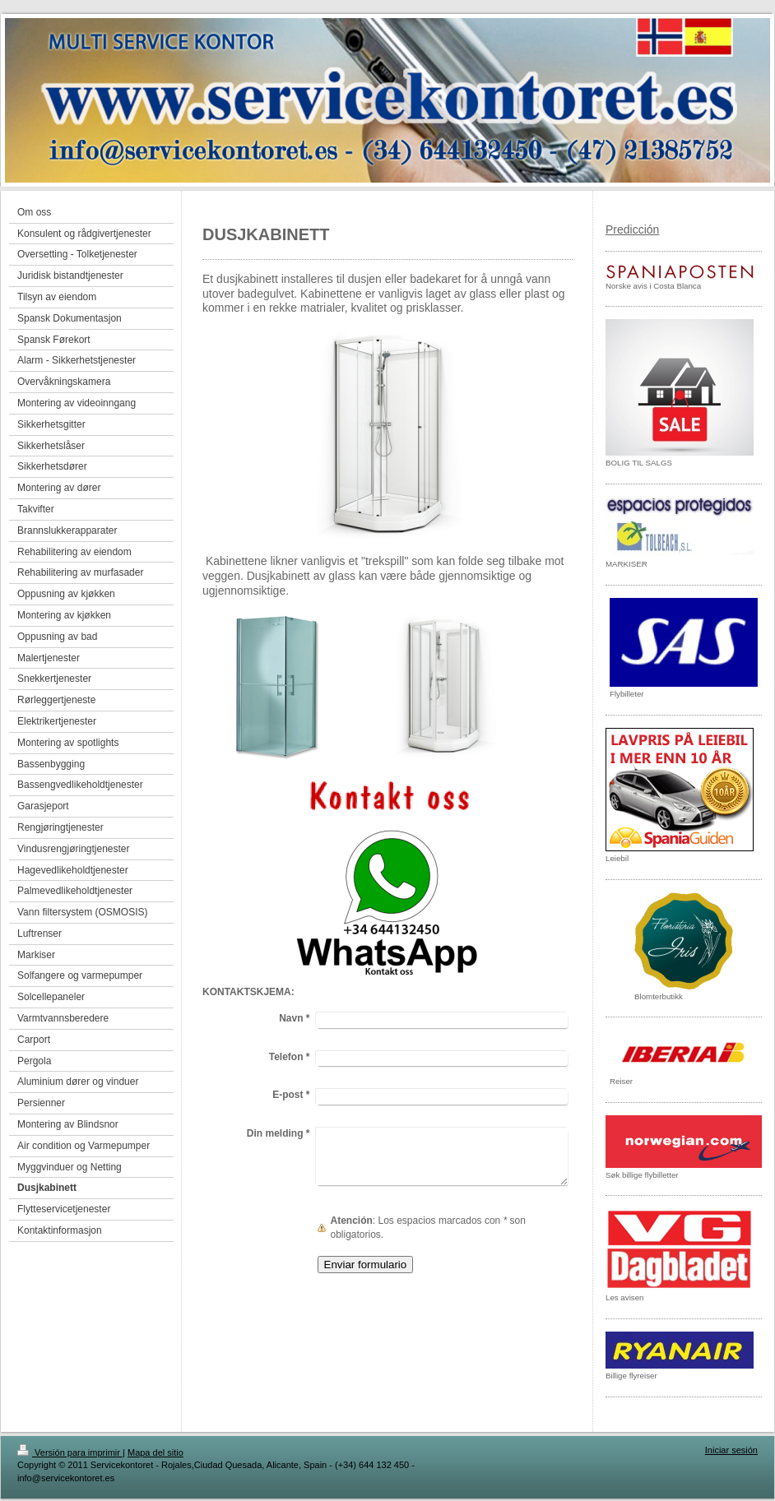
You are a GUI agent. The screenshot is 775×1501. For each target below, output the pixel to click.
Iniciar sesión (731, 1450)
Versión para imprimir (70, 1452)
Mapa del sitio (155, 1452)
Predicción (632, 229)
